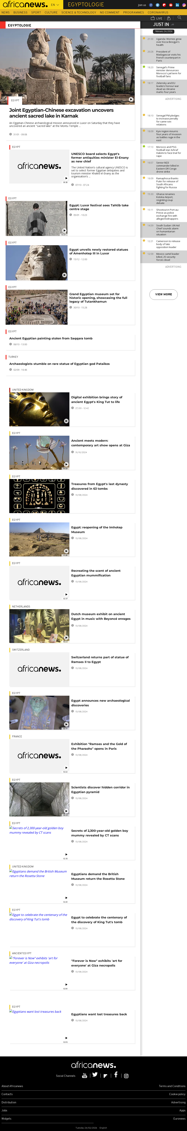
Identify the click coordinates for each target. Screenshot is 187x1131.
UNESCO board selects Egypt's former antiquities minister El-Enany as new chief (100, 157)
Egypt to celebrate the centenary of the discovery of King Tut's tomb (99, 920)
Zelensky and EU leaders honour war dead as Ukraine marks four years (167, 87)
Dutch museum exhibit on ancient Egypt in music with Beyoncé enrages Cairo (101, 617)
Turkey (13, 357)
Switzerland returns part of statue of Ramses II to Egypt (100, 659)
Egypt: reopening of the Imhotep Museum (96, 530)
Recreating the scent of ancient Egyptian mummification (96, 573)
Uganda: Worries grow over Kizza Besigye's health (168, 41)
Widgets (6, 1119)
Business (20, 12)
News (5, 12)
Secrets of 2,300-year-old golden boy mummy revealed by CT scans (99, 833)
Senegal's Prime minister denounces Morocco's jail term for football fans (168, 72)
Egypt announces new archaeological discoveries (100, 703)
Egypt (15, 100)
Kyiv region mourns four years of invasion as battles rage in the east (168, 136)
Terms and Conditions (172, 1086)
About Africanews (12, 1086)
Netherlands (21, 606)
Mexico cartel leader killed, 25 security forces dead (167, 256)
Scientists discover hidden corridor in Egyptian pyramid (100, 790)
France (17, 736)
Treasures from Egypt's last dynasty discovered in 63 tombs (99, 486)
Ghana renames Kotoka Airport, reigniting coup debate (165, 198)
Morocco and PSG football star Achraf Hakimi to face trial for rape (168, 151)
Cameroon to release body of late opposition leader (168, 244)
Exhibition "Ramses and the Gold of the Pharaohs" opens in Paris (99, 746)
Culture (51, 12)
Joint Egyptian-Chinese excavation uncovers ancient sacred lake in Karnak (61, 113)
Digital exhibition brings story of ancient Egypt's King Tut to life (96, 400)
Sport (36, 12)
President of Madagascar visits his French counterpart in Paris (168, 56)
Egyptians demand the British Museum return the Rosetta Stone (98, 876)
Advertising (178, 1102)
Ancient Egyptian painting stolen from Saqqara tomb (50, 338)
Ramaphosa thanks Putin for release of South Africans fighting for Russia (167, 183)
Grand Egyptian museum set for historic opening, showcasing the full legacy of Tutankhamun (98, 297)
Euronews (179, 1119)
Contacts (7, 1094)
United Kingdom (22, 390)
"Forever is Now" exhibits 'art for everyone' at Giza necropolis (96, 963)
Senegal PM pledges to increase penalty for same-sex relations (167, 120)
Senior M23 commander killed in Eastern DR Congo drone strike (167, 167)
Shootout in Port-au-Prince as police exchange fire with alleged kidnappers (167, 214)
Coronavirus (158, 12)
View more (163, 294)
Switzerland (21, 650)
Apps (182, 1110)
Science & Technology (78, 12)
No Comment (109, 12)
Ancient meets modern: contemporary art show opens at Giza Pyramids (100, 443)
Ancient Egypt (21, 953)
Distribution (8, 1102)
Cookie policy (177, 1094)
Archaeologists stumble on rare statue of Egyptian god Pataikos (59, 364)
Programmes (133, 12)
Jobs (4, 1110)
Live (156, 18)
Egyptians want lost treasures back (99, 1014)
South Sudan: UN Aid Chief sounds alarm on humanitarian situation (168, 230)
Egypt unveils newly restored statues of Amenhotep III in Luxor (98, 251)
